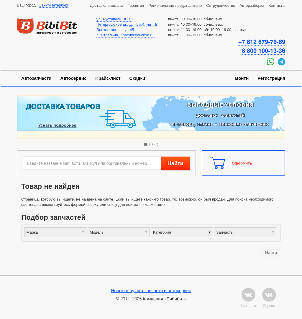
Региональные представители (175, 5)
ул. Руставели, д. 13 (114, 19)
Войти (242, 78)
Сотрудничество (220, 5)
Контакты (277, 5)
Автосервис (73, 78)
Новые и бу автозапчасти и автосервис (151, 290)
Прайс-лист (107, 78)
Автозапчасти (36, 78)
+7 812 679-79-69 (261, 41)
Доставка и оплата (106, 5)
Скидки (137, 78)
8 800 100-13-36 (263, 50)
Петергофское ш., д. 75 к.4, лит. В (127, 24)
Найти (175, 163)
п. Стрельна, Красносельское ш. (125, 34)
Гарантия (136, 5)
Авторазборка (251, 5)
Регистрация (271, 78)
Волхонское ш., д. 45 (115, 29)
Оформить (242, 163)
